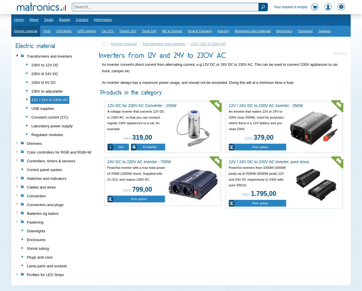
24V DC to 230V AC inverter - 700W (139, 161)
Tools (47, 31)
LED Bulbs (64, 31)
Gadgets (324, 31)
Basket (64, 19)
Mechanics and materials (253, 31)
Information (103, 19)
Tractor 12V (127, 31)
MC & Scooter (172, 31)
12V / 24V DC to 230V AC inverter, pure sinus (269, 161)
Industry (223, 31)
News (33, 19)
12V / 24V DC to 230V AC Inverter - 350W (266, 105)
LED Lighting (86, 31)
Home (19, 19)
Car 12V (107, 31)
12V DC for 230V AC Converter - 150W (141, 105)
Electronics (284, 31)
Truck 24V (149, 31)
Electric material (25, 31)
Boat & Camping (200, 31)
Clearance (305, 31)
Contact (82, 19)
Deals (48, 19)
